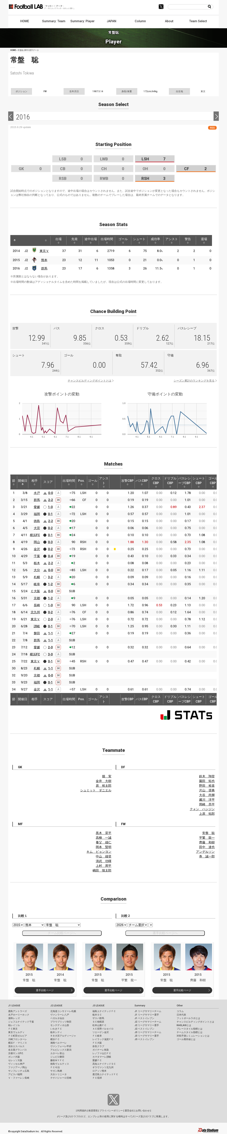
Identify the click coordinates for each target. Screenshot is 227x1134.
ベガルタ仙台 (57, 1018)
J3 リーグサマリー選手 (147, 1035)
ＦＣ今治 (55, 1067)
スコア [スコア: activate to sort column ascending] (48, 482)
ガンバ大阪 (14, 1056)
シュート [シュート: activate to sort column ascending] (139, 240)
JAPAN (111, 21)
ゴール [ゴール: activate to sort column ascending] (123, 240)
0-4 (50, 556)
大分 (37, 570)
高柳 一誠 (103, 838)
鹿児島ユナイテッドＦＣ (105, 1074)
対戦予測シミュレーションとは (193, 1035)
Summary (140, 1005)
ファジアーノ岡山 (17, 1067)
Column (140, 21)
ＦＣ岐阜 (97, 1035)
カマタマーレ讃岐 (101, 1056)
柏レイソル (14, 1025)
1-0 (50, 507)
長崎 (37, 605)
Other (180, 1005)
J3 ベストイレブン (144, 1039)
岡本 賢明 (103, 847)
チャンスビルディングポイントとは (89, 380)
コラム (180, 1011)
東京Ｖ (44, 251)
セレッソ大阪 (15, 1060)
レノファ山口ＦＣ (101, 1053)
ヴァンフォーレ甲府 (60, 1046)
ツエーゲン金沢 (100, 1032)
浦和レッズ (14, 1018)
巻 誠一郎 (207, 856)
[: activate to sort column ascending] (22, 240)
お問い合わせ (143, 1110)
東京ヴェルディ (16, 1032)
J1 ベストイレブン (144, 1018)
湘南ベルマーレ (58, 1042)
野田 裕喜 (207, 786)
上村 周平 (103, 866)
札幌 (37, 577)
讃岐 (37, 626)
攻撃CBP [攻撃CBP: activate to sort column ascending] (127, 482)
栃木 (37, 563)
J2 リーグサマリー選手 (147, 1025)
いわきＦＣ (56, 1028)
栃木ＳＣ (97, 1014)
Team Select (198, 21)
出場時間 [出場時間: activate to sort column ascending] (107, 240)
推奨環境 (93, 1110)
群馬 (44, 268)
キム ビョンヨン (98, 852)
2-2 (50, 500)
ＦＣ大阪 (97, 1042)
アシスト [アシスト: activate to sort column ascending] (171, 240)
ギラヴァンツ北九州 (103, 1067)
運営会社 (129, 1110)
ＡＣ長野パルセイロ (103, 1028)
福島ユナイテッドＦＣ (104, 1011)
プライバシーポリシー (111, 1110)
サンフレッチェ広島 (18, 1070)
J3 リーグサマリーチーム (148, 1032)
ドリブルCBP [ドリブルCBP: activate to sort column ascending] (170, 482)
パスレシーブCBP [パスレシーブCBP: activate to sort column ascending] (184, 482)
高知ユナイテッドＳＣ (104, 1063)
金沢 (37, 549)
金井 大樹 (103, 781)
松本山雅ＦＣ (99, 1025)
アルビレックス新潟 (60, 1049)
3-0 (50, 654)
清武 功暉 (103, 861)
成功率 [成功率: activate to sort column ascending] (155, 240)
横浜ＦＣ (55, 1039)
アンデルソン (205, 852)
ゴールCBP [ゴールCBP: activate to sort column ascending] (213, 482)
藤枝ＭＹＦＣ (57, 1060)
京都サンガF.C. (16, 1053)
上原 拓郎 (207, 814)
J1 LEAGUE (14, 1005)
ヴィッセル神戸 (16, 1063)
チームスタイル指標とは (189, 1032)
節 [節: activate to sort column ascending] (13, 482)
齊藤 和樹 (207, 842)
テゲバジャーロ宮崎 (60, 1078)
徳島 (37, 521)
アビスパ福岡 (15, 1074)
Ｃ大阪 (35, 591)
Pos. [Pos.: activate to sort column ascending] (81, 482)
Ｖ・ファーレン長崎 (18, 1078)
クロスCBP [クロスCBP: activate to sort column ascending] (156, 482)
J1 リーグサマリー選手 (147, 1014)
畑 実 (106, 776)
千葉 (37, 556)
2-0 (50, 619)
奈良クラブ (98, 1046)
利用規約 (82, 1110)
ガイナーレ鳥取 (100, 1049)
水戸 (37, 493)
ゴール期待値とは (186, 1039)
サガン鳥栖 (56, 1070)
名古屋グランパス (17, 1049)
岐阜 (37, 584)
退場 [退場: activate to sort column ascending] (204, 240)
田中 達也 (207, 847)
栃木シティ (56, 1032)
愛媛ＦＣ (97, 1060)
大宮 (37, 528)
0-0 (50, 493)
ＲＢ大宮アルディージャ (63, 1035)
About (169, 21)
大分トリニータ (58, 1074)
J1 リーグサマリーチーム (148, 1011)
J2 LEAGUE (56, 1005)
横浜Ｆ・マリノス (17, 1042)
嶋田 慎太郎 (102, 870)
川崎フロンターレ (17, 1039)
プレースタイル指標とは (189, 1028)
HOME (24, 21)
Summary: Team (53, 21)
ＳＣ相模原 (98, 1021)
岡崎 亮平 (207, 804)
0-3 (50, 542)
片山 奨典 (207, 790)
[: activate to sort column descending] (14, 240)
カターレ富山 (57, 1053)
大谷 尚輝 (207, 795)
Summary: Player (82, 21)
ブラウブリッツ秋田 (60, 1021)
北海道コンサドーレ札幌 (63, 1011)
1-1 (50, 633)
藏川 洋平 (207, 800)
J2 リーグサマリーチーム (148, 1021)
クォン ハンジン (202, 809)
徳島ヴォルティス (59, 1063)
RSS (212, 127)
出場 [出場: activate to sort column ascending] (58, 240)
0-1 (50, 514)
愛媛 (37, 507)
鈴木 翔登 (207, 776)
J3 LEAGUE (98, 1005)
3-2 (50, 577)
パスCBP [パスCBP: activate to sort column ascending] (142, 482)
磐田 (37, 633)
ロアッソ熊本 (99, 1070)
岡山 (37, 542)
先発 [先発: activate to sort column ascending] (74, 240)
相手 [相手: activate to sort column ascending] (34, 482)
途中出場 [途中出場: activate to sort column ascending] (90, 240)
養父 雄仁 (103, 842)
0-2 (50, 528)
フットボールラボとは (188, 1018)
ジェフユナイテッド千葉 (21, 1021)
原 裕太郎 (103, 786)
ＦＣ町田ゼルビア (17, 1035)
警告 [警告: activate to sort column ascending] (188, 240)
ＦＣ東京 (13, 1028)
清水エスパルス (16, 1046)
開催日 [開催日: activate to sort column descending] (22, 482)
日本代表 (181, 1014)
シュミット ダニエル (95, 790)
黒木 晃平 (103, 833)
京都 (37, 598)
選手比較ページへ (165, 933)
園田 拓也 (207, 781)
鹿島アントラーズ (17, 1011)
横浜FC (35, 535)
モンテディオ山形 (59, 1025)
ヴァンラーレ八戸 (59, 1014)
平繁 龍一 (207, 838)
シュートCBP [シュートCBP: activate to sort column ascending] (198, 482)
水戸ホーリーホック (18, 1014)
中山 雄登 (103, 856)
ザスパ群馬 (98, 1018)
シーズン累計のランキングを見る (194, 380)
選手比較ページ (45, 990)
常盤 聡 (208, 833)
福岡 (37, 514)
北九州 (35, 612)
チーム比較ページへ (62, 933)
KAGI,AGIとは (184, 1025)
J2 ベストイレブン (144, 1028)
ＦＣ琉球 (97, 1078)
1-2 (50, 584)
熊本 (44, 260)
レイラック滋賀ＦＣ (103, 1039)
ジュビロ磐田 (57, 1056)
